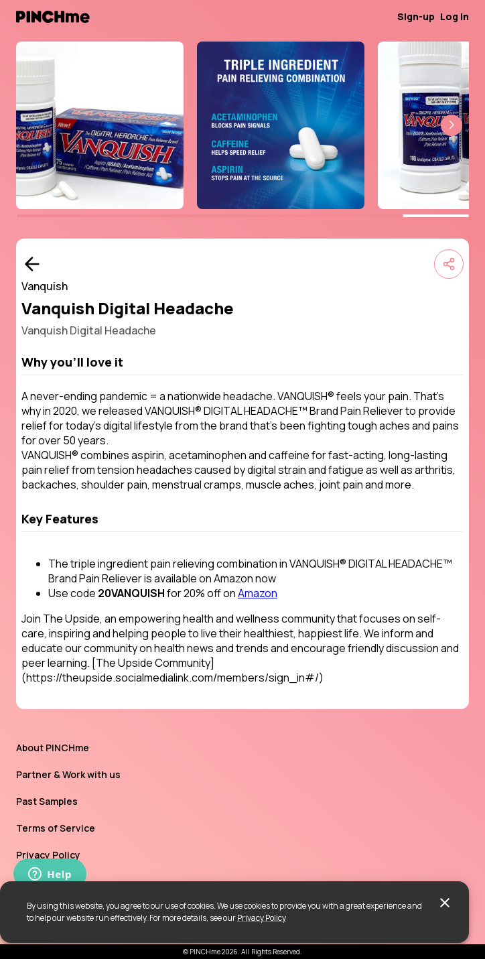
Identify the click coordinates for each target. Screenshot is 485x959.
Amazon (257, 593)
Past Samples (47, 801)
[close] (445, 903)
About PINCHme (52, 747)
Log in (454, 16)
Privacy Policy (261, 917)
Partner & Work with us (68, 774)
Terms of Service (55, 828)
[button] (451, 125)
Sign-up (416, 16)
